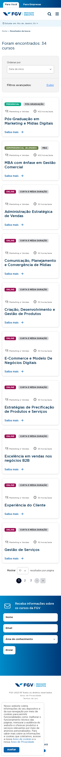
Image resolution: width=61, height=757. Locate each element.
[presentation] (30, 663)
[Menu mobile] (57, 14)
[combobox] (30, 639)
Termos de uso (30, 698)
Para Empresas (32, 4)
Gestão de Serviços (22, 550)
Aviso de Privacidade (30, 696)
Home (4, 31)
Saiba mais (12, 132)
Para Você (11, 4)
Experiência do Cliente (25, 505)
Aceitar (11, 750)
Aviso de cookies (22, 739)
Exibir (50, 85)
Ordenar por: (14, 62)
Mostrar (11, 570)
